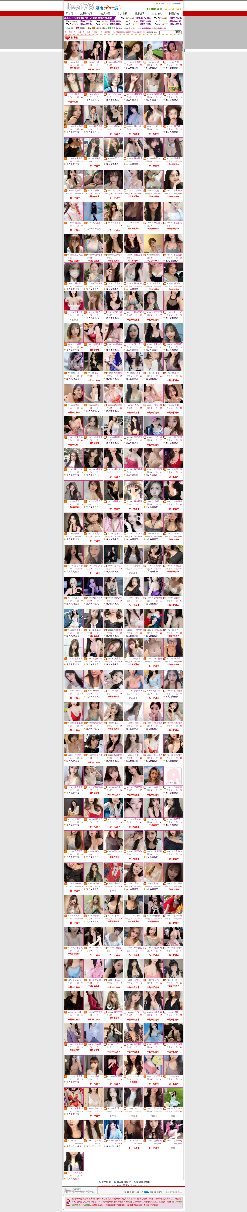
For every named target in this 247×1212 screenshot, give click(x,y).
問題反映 (174, 13)
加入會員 (122, 13)
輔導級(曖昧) (101, 28)
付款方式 (157, 13)
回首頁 (69, 13)
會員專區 (105, 13)
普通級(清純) (117, 28)
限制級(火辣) (85, 28)
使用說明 (139, 13)
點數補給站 (86, 13)
